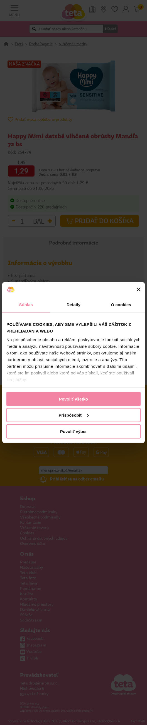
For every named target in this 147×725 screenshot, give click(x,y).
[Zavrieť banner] (139, 289)
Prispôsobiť (73, 415)
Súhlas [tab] (26, 304)
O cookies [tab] (121, 304)
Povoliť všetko (73, 398)
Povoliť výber (73, 431)
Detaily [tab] (73, 304)
